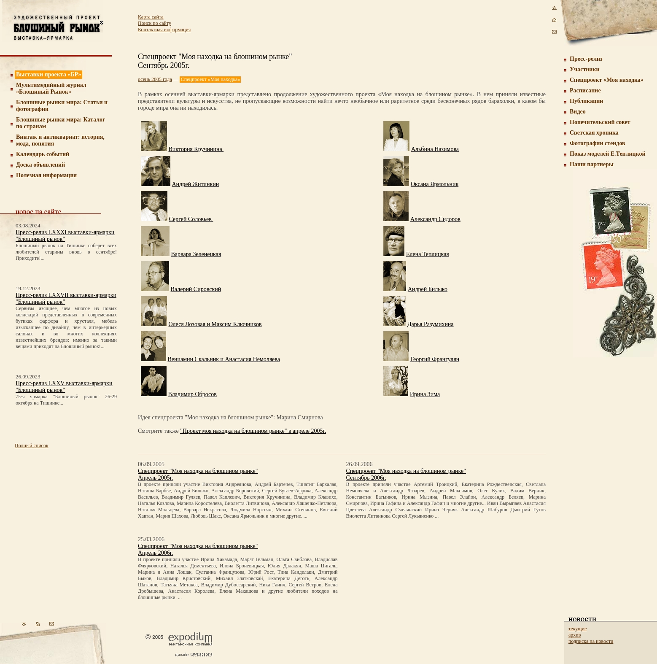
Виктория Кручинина (196, 149)
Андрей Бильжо (427, 289)
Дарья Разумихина (430, 324)
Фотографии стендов (597, 143)
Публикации (586, 101)
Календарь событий (42, 154)
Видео (578, 111)
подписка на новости (590, 641)
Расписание (585, 90)
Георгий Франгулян (434, 359)
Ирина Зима (425, 394)
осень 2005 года (155, 79)
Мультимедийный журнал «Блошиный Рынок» (51, 88)
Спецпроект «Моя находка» (607, 80)
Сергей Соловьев (191, 219)
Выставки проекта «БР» (48, 74)
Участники (585, 69)
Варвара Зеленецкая (196, 254)
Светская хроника (594, 133)
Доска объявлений (40, 165)
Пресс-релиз (586, 59)
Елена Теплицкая (427, 254)
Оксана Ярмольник (434, 184)
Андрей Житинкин (195, 184)
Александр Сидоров (435, 219)
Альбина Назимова (435, 149)
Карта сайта (151, 17)
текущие (577, 629)
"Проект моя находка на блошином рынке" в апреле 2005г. (253, 431)
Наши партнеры (592, 164)
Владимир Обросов (192, 394)
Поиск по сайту (154, 23)
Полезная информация (46, 175)
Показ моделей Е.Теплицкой (608, 154)
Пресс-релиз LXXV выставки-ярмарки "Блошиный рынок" (64, 386)
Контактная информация (164, 29)
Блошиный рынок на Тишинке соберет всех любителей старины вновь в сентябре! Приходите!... (66, 252)
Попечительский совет (600, 122)
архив (574, 635)
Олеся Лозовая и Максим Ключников (215, 324)
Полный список (31, 445)
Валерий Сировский (196, 289)
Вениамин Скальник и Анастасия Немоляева (224, 359)
